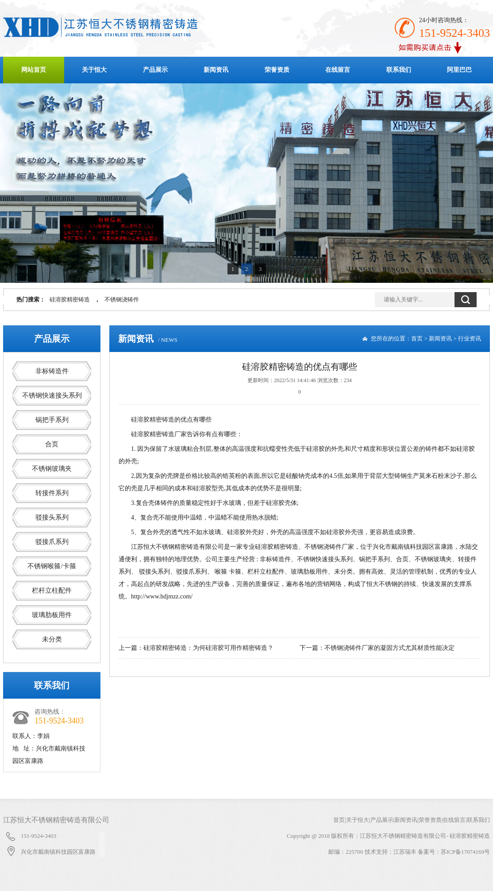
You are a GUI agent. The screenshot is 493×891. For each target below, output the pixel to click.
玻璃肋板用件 (52, 614)
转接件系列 (52, 492)
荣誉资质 (277, 69)
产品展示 (155, 69)
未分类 (52, 639)
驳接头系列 (52, 517)
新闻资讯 (216, 69)
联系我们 (398, 69)
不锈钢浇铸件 (121, 299)
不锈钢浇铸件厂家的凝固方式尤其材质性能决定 (389, 648)
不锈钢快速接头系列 (52, 395)
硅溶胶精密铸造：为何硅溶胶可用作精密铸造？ (208, 648)
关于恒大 (94, 69)
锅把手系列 (52, 419)
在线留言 (337, 69)
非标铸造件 (52, 371)
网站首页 (33, 69)
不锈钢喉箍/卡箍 (51, 566)
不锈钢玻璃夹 (52, 468)
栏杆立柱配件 (52, 590)
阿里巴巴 (459, 69)
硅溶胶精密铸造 (70, 299)
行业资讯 (469, 338)
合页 (51, 444)
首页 (417, 338)
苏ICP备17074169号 (465, 851)
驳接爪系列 (52, 541)
